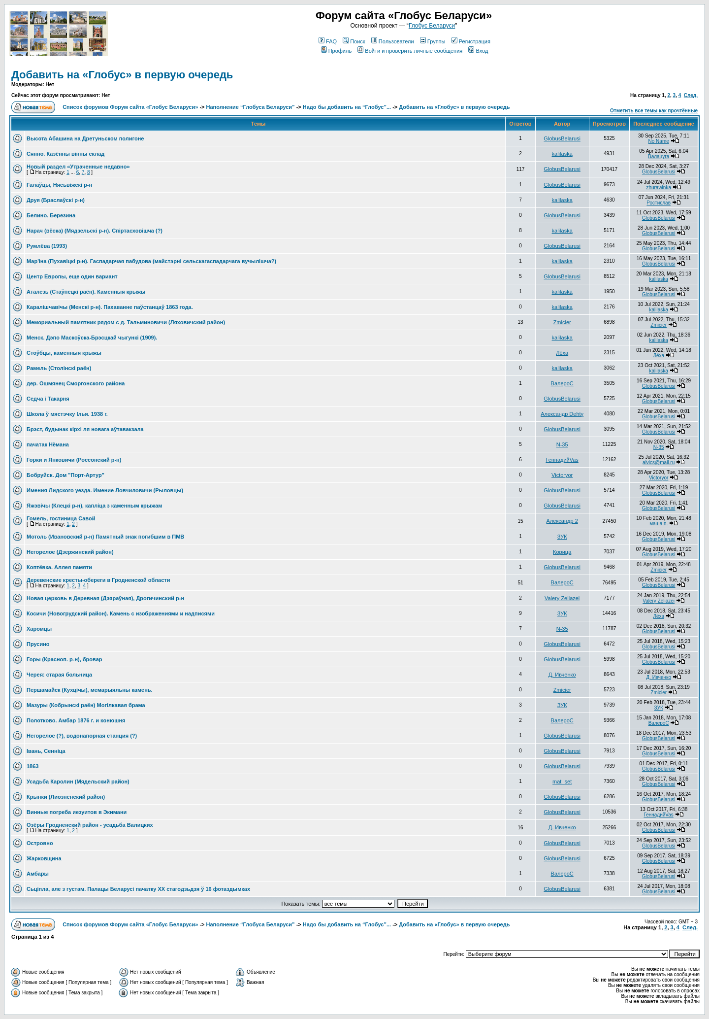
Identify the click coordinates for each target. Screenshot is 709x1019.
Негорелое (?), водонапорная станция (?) (82, 736)
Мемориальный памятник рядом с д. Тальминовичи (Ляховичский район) (126, 322)
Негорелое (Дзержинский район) (70, 552)
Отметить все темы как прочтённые (654, 110)
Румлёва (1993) (47, 246)
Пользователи (392, 41)
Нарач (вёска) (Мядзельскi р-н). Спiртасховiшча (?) (94, 231)
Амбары (38, 874)
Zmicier (562, 322)
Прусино (38, 644)
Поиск (354, 41)
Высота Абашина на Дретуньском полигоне (85, 138)
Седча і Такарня (48, 399)
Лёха (562, 353)
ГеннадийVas (562, 460)
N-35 (562, 444)
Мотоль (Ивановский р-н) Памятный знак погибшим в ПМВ (105, 537)
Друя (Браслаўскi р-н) (56, 200)
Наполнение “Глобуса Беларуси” (250, 107)
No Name (658, 141)
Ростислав (658, 202)
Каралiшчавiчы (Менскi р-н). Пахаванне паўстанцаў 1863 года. (110, 307)
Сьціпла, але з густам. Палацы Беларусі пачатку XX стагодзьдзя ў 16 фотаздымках (138, 889)
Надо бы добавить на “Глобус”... (347, 107)
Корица (562, 552)
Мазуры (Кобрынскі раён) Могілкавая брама (86, 705)
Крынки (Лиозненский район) (66, 797)
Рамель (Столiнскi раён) (59, 368)
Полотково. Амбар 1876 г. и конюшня (76, 720)
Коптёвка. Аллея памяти (59, 567)
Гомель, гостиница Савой (61, 518)
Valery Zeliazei (562, 598)
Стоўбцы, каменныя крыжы (64, 353)
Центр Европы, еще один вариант (72, 276)
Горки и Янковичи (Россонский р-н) (74, 460)
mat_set (562, 781)
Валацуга (658, 156)
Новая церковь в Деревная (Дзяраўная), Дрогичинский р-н (105, 598)
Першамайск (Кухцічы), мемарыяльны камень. (90, 690)
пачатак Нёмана (48, 444)
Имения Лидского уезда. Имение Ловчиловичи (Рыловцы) (105, 490)
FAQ (328, 41)
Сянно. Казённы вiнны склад (65, 154)
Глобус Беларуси (432, 25)
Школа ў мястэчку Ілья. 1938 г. (67, 414)
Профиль (336, 51)
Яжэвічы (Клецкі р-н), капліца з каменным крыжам (94, 506)
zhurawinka (658, 187)
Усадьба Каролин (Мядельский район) (78, 781)
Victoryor (562, 475)
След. (691, 95)
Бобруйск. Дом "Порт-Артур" (65, 475)
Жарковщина (44, 858)
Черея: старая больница (59, 675)
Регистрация (470, 41)
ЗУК (562, 537)
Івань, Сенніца (46, 751)
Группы (433, 41)
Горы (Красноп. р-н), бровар (64, 659)
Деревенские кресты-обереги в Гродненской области (98, 580)
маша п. (658, 523)
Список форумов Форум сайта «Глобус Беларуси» (130, 107)
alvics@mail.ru (659, 462)
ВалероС (562, 383)
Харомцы (39, 629)
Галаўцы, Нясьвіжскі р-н (59, 185)
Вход (478, 51)
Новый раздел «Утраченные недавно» (78, 167)
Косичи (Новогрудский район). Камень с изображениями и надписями (121, 613)
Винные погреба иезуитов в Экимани (77, 812)
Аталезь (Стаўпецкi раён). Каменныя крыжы (86, 292)
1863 (32, 766)
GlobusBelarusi (562, 138)
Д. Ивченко (562, 675)
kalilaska (562, 154)
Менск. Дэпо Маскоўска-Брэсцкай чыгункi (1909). (92, 337)
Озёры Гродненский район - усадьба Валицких (90, 825)
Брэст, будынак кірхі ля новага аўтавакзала (85, 429)
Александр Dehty (562, 414)
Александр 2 (562, 521)
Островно (40, 843)
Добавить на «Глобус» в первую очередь (122, 74)
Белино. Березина (51, 215)
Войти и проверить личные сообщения (409, 51)
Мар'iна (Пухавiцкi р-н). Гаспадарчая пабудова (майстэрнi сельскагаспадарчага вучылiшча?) (151, 261)
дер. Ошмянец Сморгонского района (76, 383)
